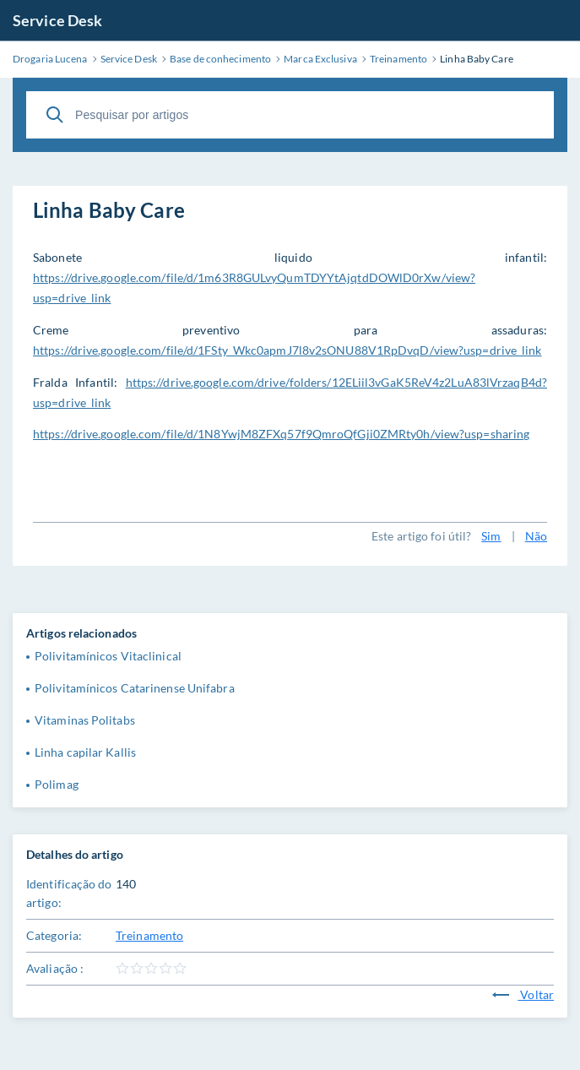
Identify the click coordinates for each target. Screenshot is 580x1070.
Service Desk (57, 20)
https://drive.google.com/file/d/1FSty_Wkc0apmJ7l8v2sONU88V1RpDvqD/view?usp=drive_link (287, 350)
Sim (491, 536)
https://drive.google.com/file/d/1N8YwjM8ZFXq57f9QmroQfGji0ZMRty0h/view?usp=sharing (281, 433)
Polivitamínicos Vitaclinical (108, 656)
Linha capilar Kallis (85, 752)
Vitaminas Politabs (85, 720)
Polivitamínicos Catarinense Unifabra (135, 688)
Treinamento (149, 935)
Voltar (523, 994)
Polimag (57, 784)
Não (536, 536)
